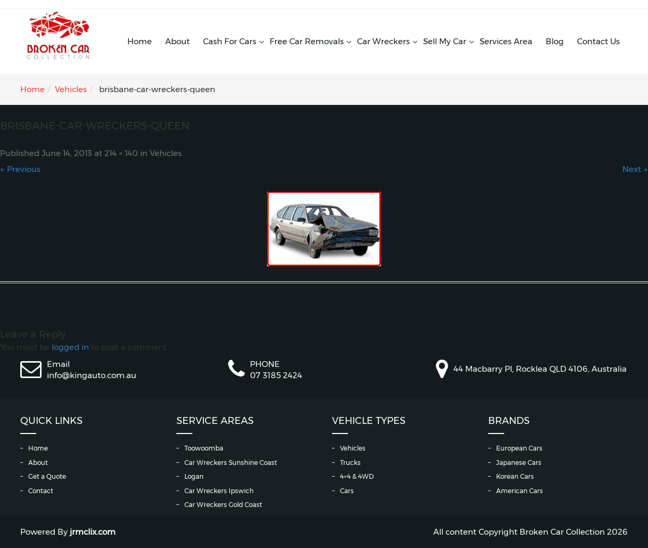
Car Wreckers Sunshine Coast (230, 463)
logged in (70, 347)
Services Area (506, 41)
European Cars (519, 448)
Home (139, 41)
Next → (635, 169)
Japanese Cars (518, 463)
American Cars (519, 491)
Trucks (350, 463)
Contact (40, 491)
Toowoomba (203, 448)
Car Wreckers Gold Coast (223, 505)
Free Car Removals (307, 41)
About (177, 41)
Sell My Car (444, 41)
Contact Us (598, 41)
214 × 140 (121, 153)
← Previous (20, 169)
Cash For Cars (229, 41)
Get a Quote (47, 476)
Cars (347, 491)
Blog (555, 41)
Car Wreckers (383, 41)
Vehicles (71, 89)
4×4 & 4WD (357, 476)
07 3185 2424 (276, 375)
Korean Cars (515, 476)
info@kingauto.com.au (91, 375)
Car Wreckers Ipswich (219, 491)
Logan (194, 476)
